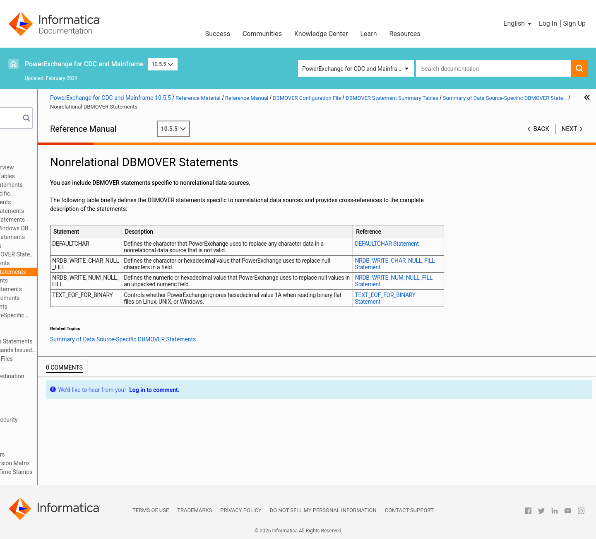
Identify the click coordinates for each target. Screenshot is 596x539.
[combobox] (493, 68)
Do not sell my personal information (323, 510)
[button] (518, 23)
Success (217, 34)
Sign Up (574, 23)
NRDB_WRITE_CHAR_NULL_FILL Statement (433, 264)
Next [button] (569, 129)
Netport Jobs (31, 367)
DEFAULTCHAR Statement (430, 243)
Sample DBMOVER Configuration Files (75, 358)
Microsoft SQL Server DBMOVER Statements (95, 254)
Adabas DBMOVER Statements (82, 202)
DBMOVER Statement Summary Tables (76, 176)
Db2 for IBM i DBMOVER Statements (89, 219)
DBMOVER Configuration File (50, 158)
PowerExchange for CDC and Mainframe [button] (354, 68)
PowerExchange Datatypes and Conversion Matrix (78, 463)
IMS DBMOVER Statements (77, 245)
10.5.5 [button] (162, 64)
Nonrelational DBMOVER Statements (90, 271)
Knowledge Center (321, 34)
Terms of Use (150, 510)
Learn (368, 34)
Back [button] (541, 129)
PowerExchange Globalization (52, 445)
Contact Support (409, 510)
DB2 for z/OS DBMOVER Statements (89, 237)
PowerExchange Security (45, 402)
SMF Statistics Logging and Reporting (62, 393)
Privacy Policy (240, 510)
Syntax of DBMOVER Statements (68, 324)
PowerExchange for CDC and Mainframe (84, 64)
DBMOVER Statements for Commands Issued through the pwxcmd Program (87, 350)
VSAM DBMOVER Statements (80, 306)
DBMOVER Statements (55, 332)
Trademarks (194, 510)
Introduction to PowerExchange (54, 150)
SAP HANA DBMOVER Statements (87, 298)
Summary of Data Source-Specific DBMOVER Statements (74, 194)
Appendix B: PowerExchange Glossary (62, 480)
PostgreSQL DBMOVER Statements (88, 289)
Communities (262, 34)
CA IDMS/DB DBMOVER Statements (89, 211)
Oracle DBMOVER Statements (81, 280)
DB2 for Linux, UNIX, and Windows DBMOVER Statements (95, 228)
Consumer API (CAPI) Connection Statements (85, 341)
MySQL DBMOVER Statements (82, 263)
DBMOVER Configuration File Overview (76, 167)
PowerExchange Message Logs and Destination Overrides (75, 380)
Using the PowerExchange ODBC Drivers (65, 454)
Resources (405, 34)
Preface (24, 141)
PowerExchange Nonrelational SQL (58, 428)
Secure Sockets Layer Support (52, 411)
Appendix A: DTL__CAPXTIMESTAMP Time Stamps (79, 472)
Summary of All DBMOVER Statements (84, 184)
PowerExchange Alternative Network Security (71, 419)
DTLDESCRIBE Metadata (45, 437)
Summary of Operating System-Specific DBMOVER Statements (81, 316)
